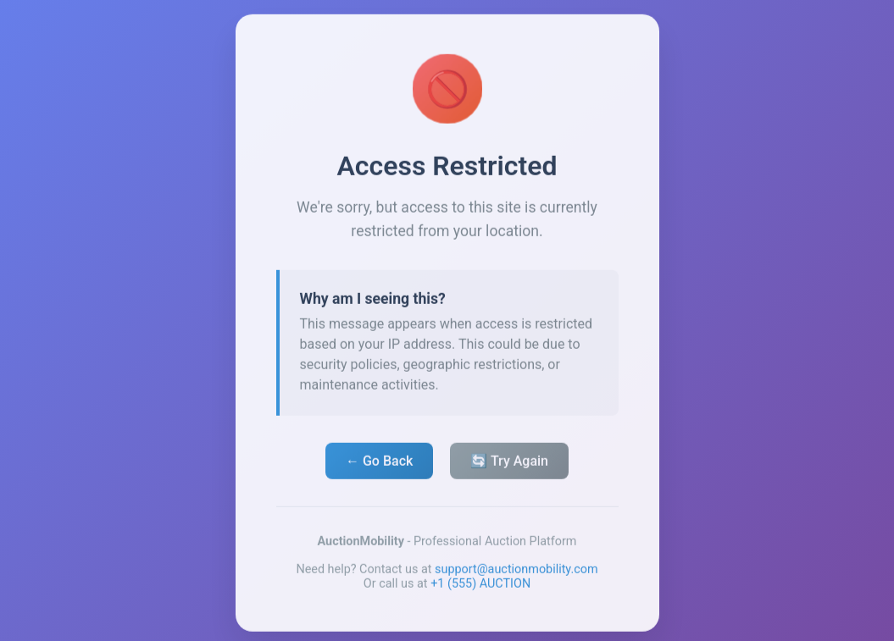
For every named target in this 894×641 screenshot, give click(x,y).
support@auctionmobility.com (516, 572)
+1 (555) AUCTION (480, 586)
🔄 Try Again (509, 464)
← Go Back (379, 464)
